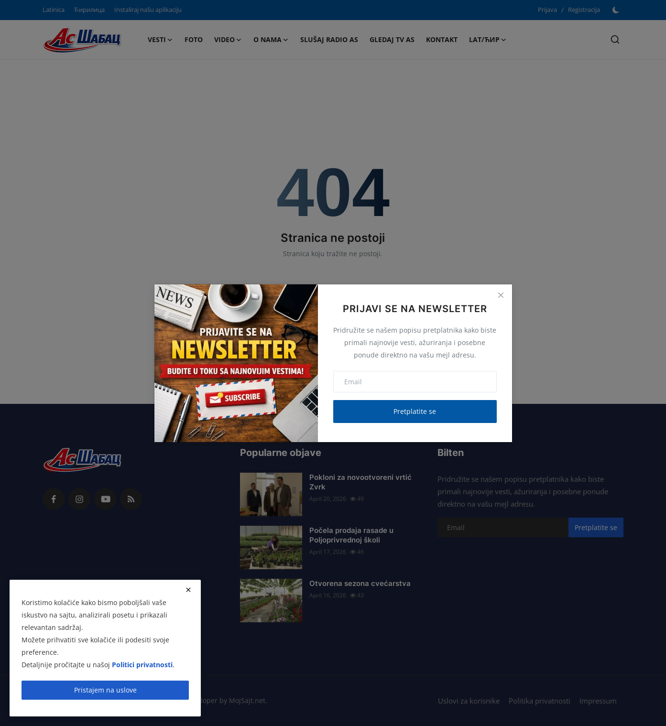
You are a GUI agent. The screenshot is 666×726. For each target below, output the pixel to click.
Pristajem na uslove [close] (105, 689)
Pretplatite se (414, 411)
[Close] (500, 295)
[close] (188, 590)
